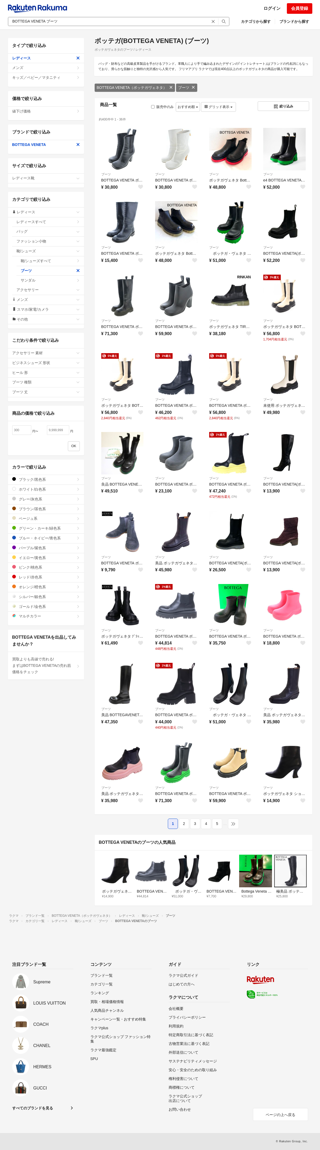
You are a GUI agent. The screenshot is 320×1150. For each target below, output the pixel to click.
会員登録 (299, 8)
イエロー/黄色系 (46, 557)
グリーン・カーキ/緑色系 (46, 528)
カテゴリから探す (256, 21)
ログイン (272, 8)
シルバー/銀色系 (46, 596)
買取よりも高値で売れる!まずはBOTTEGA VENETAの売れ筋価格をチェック (46, 665)
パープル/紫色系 (46, 548)
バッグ (48, 231)
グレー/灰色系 (46, 499)
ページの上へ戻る (280, 1115)
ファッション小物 (48, 241)
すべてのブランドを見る (32, 1108)
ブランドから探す (294, 21)
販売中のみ (162, 107)
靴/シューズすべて (50, 261)
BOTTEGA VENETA (46, 144)
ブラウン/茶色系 (46, 509)
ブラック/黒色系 (46, 479)
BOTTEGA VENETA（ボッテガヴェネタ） (135, 87)
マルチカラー (46, 616)
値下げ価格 (46, 111)
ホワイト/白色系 (46, 489)
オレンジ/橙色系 (46, 587)
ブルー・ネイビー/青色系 (46, 538)
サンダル (50, 280)
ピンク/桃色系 (46, 567)
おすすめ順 (188, 107)
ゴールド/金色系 (46, 606)
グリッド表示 (218, 107)
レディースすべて (48, 222)
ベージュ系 (46, 518)
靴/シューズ (48, 251)
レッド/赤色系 (46, 577)
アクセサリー (48, 290)
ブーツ (186, 87)
